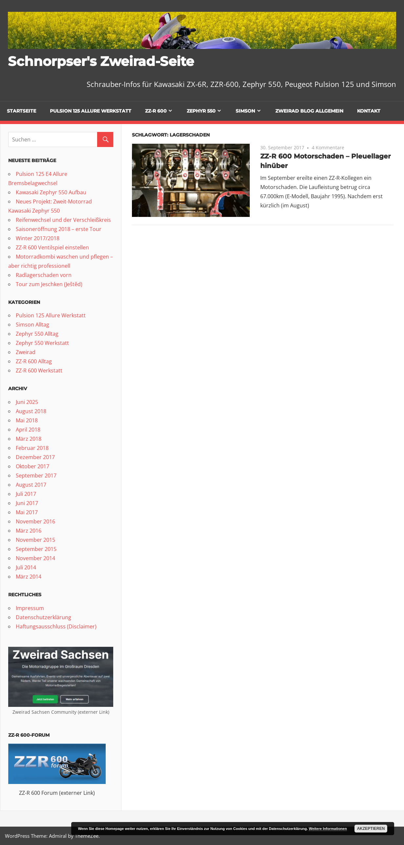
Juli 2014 (26, 567)
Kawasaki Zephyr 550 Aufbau (51, 192)
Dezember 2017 (35, 457)
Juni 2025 (27, 402)
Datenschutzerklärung (43, 617)
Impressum (30, 608)
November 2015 (35, 539)
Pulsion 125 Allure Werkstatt (90, 111)
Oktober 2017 (32, 466)
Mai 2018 (27, 420)
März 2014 (28, 576)
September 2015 (36, 549)
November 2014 (35, 558)
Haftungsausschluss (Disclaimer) (56, 626)
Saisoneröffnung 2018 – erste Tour (58, 229)
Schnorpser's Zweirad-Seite (101, 61)
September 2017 (36, 475)
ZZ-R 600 (156, 111)
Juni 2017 (27, 503)
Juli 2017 (26, 493)
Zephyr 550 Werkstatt (42, 343)
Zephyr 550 (201, 111)
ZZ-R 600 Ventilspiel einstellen (52, 247)
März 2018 (28, 438)
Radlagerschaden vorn (44, 275)
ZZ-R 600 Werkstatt (39, 370)
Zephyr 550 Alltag (37, 333)
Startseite (21, 111)
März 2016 (28, 530)
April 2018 (28, 429)
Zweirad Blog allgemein (309, 111)
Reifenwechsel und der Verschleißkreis (63, 219)
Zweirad (25, 352)
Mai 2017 (27, 512)
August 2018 (31, 411)
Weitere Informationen (328, 829)
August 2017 (31, 484)
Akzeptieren (371, 828)
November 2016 (35, 521)
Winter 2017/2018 (37, 238)
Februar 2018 (32, 448)
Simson (245, 111)
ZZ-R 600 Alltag (34, 361)
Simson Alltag (32, 324)
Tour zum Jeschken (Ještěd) (49, 284)
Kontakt (368, 111)
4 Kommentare (328, 147)
